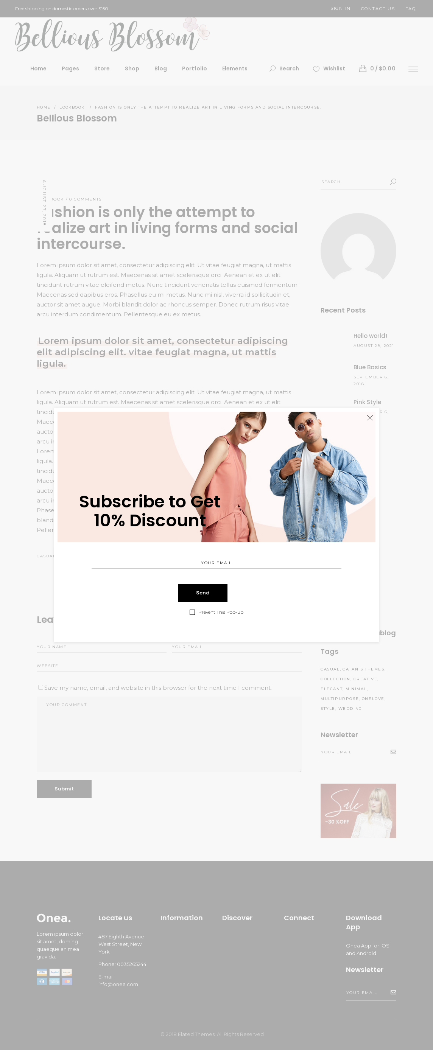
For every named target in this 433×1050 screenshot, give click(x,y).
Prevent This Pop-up (220, 611)
